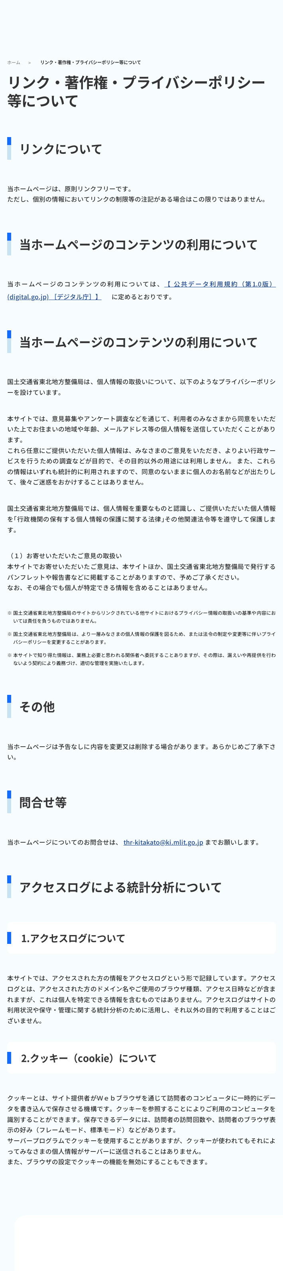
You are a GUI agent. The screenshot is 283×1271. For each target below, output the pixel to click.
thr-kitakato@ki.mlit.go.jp (163, 842)
